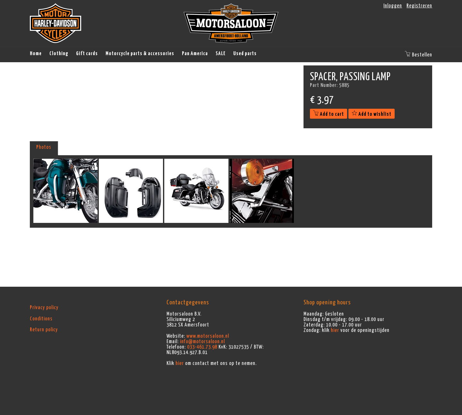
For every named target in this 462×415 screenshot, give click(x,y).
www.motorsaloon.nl (207, 336)
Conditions (41, 318)
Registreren (419, 5)
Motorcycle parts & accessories (140, 53)
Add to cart (328, 114)
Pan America (195, 53)
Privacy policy (44, 307)
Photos (43, 147)
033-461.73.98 (202, 347)
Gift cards (87, 53)
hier (179, 363)
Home (36, 53)
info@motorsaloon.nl (202, 341)
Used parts (245, 53)
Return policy (44, 329)
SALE (221, 53)
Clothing (58, 53)
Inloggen (392, 5)
